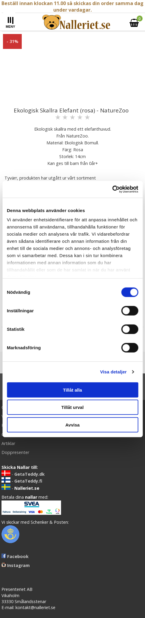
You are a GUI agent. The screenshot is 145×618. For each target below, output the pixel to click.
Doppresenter (15, 452)
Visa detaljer (113, 371)
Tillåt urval (72, 407)
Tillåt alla (72, 389)
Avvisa (73, 424)
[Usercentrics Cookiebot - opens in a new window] (112, 189)
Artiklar (8, 443)
